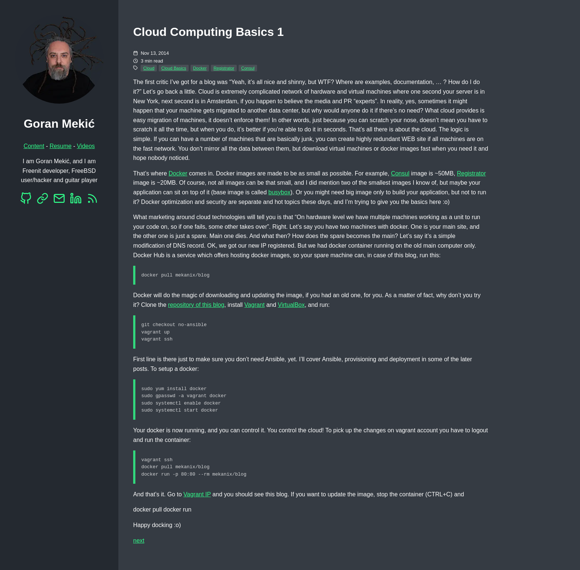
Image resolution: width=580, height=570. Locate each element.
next (138, 545)
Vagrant (255, 305)
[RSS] (92, 200)
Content (34, 146)
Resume (61, 146)
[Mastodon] (42, 200)
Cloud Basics (173, 68)
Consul (247, 68)
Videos (86, 146)
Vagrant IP (197, 498)
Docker (199, 68)
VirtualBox (291, 305)
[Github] (26, 200)
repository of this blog (196, 305)
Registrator (223, 68)
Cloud (148, 68)
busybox (280, 192)
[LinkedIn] (76, 200)
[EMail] (59, 200)
